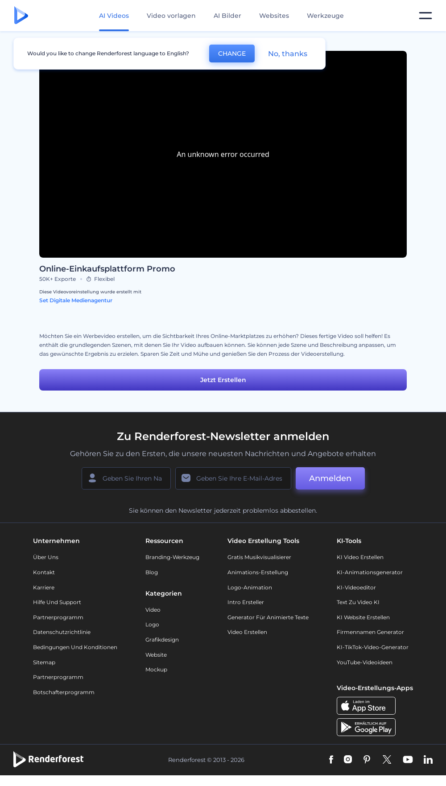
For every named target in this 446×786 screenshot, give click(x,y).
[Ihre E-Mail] (233, 478)
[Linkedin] (428, 760)
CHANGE (232, 53)
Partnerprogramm (58, 617)
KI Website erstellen (363, 617)
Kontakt (44, 572)
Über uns (45, 557)
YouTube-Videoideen (364, 662)
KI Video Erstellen (360, 557)
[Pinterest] (367, 760)
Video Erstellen (247, 632)
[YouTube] (408, 760)
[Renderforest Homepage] (21, 15)
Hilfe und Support (57, 602)
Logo (152, 624)
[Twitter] (387, 760)
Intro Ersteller (245, 602)
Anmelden (330, 478)
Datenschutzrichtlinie (62, 632)
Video (153, 609)
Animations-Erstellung (257, 572)
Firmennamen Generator (370, 632)
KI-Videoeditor (356, 587)
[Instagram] (348, 760)
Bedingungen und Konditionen (75, 647)
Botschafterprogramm (64, 692)
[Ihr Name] (126, 478)
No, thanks (287, 53)
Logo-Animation (249, 587)
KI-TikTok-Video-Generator (373, 647)
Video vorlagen (171, 16)
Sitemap (44, 662)
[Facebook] (331, 760)
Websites (274, 16)
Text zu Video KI (358, 602)
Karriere (43, 587)
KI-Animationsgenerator (370, 572)
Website (156, 654)
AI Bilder (227, 16)
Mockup (156, 669)
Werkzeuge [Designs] (325, 16)
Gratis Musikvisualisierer (259, 557)
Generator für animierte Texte (268, 617)
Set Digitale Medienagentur (75, 300)
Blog (151, 572)
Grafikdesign (162, 639)
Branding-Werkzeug (172, 557)
